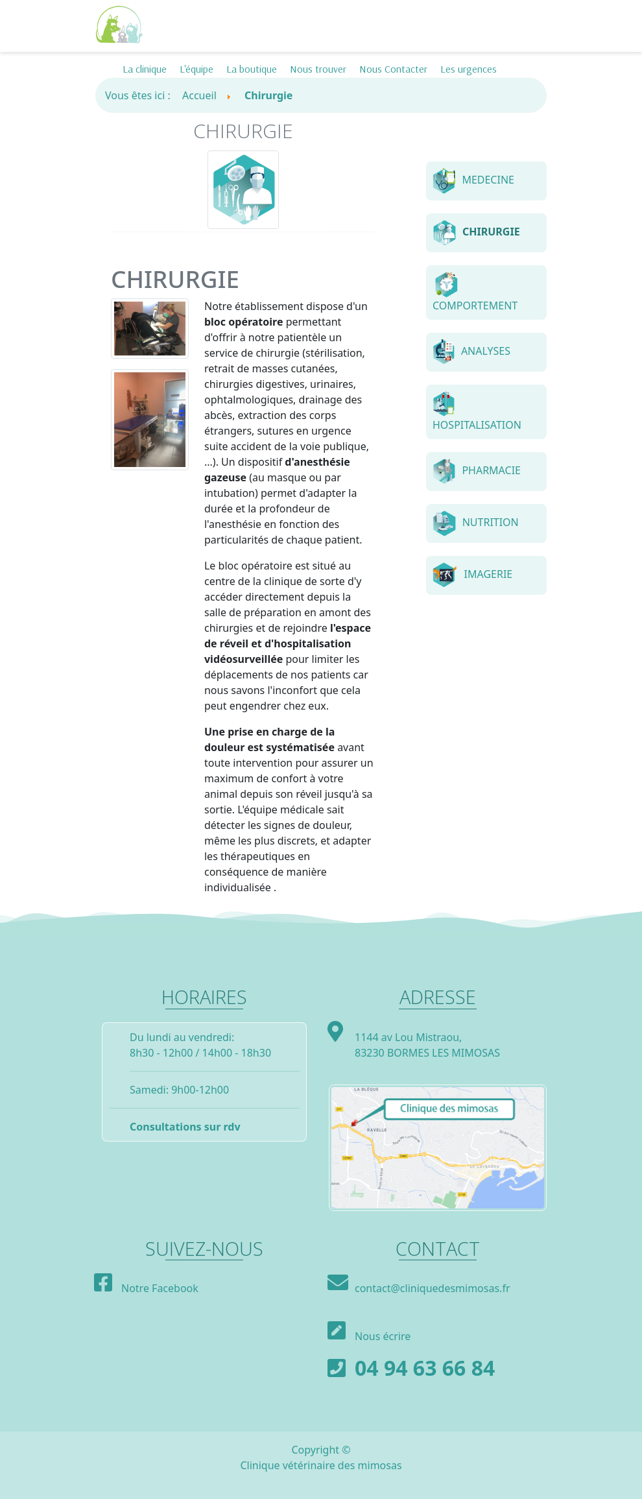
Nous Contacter (393, 68)
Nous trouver (318, 68)
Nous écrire (382, 1336)
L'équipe (196, 68)
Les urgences (468, 68)
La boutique (251, 68)
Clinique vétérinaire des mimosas (320, 1465)
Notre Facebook (159, 1288)
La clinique (145, 68)
